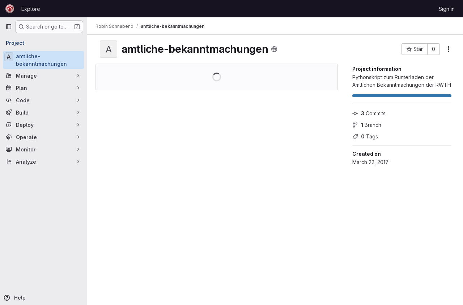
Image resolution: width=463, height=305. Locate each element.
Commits (369, 113)
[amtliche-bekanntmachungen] (43, 60)
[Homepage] (10, 8)
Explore (30, 9)
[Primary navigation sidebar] (8, 27)
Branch (366, 125)
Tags (365, 136)
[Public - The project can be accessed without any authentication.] (274, 49)
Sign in (447, 9)
